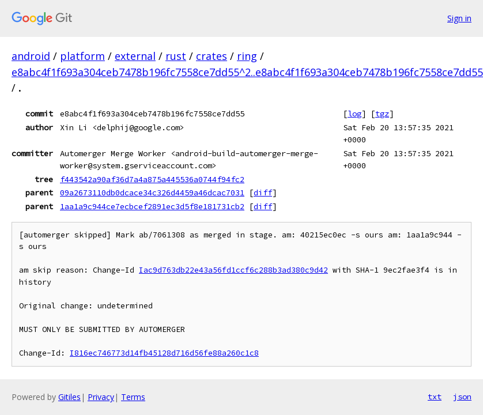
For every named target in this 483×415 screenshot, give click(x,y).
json (462, 396)
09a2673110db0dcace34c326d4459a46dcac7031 (152, 192)
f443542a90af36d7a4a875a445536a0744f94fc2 (152, 179)
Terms (133, 396)
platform (82, 56)
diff (263, 192)
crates (211, 56)
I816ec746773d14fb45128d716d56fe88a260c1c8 (164, 353)
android (31, 56)
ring (247, 56)
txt (435, 396)
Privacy (101, 396)
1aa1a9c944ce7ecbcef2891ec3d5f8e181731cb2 (152, 206)
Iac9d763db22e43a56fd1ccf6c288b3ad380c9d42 (233, 270)
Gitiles (69, 396)
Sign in (459, 18)
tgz (382, 113)
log (354, 113)
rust (175, 56)
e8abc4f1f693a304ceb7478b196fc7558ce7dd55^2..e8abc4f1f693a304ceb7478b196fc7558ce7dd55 (247, 72)
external (135, 56)
